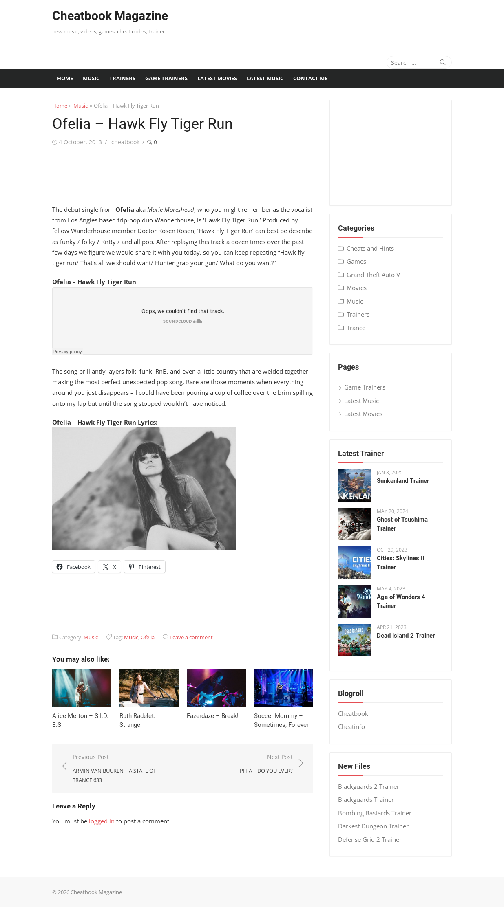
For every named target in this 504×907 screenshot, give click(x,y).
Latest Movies (217, 78)
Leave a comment (191, 637)
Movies (357, 288)
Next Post (266, 764)
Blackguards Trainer (366, 799)
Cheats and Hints (370, 248)
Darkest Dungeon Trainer (373, 826)
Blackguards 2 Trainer (368, 786)
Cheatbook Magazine (110, 16)
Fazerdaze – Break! (213, 716)
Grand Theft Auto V (373, 275)
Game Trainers (166, 78)
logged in (102, 821)
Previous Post (124, 769)
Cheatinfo (351, 726)
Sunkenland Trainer (403, 480)
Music (91, 78)
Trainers (122, 78)
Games (356, 261)
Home (65, 78)
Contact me (310, 78)
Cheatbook (353, 713)
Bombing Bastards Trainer (374, 813)
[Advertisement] (336, 22)
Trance (356, 328)
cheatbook (125, 142)
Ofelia (148, 637)
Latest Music (265, 78)
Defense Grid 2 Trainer (370, 839)
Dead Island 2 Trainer (406, 635)
